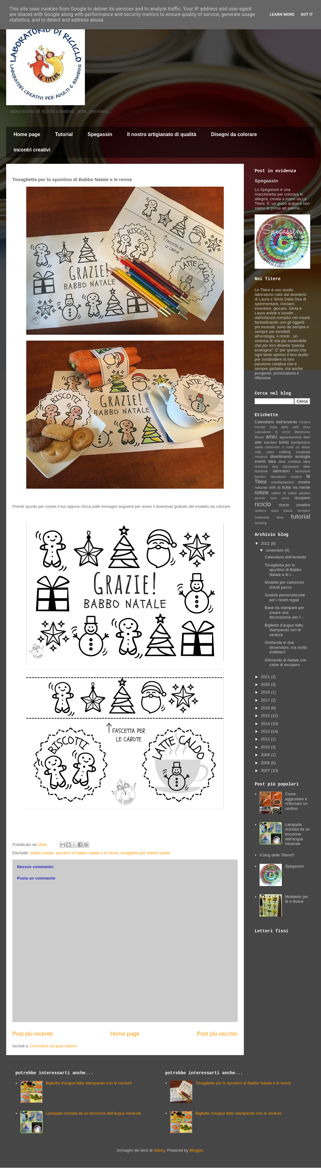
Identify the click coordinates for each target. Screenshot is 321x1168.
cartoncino (272, 447)
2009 (266, 754)
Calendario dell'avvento (276, 422)
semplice (304, 510)
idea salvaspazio (285, 466)
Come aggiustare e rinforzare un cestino (296, 801)
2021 (266, 676)
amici (271, 436)
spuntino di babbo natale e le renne (87, 853)
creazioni (261, 456)
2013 (266, 731)
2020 (266, 684)
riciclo (263, 503)
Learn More (282, 14)
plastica (304, 493)
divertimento (281, 456)
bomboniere (300, 442)
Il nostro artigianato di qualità (161, 134)
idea (272, 461)
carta (259, 447)
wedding (261, 523)
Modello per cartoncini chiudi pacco (284, 585)
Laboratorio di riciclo (272, 432)
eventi (260, 461)
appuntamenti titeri (295, 437)
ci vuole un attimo (296, 447)
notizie (262, 492)
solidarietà (262, 517)
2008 (266, 762)
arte (258, 442)
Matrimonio (302, 432)
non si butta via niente (289, 487)
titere (280, 517)
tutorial (300, 516)
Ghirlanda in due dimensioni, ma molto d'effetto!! (286, 647)
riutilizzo (260, 510)
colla (258, 452)
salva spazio (282, 510)
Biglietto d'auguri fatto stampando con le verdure (284, 630)
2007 (266, 770)
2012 (266, 739)
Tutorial (64, 134)
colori (270, 452)
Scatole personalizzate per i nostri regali (285, 597)
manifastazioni (282, 482)
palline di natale (284, 493)
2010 (266, 747)
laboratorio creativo (286, 476)
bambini (270, 442)
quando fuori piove (272, 498)
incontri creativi (32, 149)
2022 (266, 543)
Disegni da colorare (234, 134)
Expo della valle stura (290, 427)
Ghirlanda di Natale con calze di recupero (285, 662)
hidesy (159, 1150)
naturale (261, 487)
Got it (307, 14)
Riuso (259, 437)
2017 (266, 700)
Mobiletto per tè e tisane (296, 899)
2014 (266, 723)
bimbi (284, 442)
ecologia (302, 456)
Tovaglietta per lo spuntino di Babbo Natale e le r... (283, 570)
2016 (266, 708)
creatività (303, 452)
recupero (302, 497)
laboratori (281, 471)
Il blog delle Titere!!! (277, 855)
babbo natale (41, 853)
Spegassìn (100, 134)
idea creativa (289, 461)
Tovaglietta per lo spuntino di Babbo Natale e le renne (243, 1083)
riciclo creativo (294, 505)
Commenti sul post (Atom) (53, 1046)
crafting (284, 452)
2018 (266, 692)
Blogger (196, 1150)
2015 (266, 715)
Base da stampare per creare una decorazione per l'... (284, 612)
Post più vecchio (217, 1034)
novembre (275, 550)
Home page (27, 134)
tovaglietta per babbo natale (145, 853)
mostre (304, 482)
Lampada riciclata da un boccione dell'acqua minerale (297, 834)
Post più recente (32, 1034)
